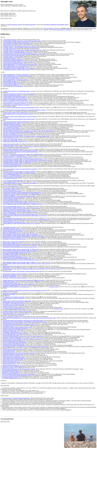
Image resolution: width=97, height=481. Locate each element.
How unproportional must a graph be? (11, 245)
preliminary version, (58, 308)
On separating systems (8, 325)
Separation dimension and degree (11, 198)
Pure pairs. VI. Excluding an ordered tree (12, 175)
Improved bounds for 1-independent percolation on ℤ (15, 103)
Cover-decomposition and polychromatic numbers (14, 308)
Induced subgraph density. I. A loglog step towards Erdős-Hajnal (18, 113)
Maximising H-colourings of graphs (11, 228)
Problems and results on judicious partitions (13, 349)
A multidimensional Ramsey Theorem (12, 123)
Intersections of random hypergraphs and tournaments (15, 277)
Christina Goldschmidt (30, 24)
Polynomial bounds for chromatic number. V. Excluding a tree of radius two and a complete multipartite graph (28, 130)
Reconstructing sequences (8, 367)
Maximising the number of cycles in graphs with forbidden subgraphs (19, 196)
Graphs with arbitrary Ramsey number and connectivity (16, 121)
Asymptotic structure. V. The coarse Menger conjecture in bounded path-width (21, 47)
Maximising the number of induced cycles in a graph (15, 253)
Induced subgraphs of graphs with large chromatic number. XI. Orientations (20, 235)
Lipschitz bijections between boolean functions (14, 197)
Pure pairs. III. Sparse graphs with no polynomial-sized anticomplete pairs (20, 214)
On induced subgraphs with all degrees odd (13, 354)
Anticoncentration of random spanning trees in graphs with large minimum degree (22, 41)
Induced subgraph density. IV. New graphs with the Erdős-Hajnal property (20, 64)
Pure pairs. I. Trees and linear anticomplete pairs (14, 209)
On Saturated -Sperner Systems (10, 282)
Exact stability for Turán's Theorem (11, 188)
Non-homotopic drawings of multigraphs (12, 59)
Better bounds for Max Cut (9, 351)
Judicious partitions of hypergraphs (11, 365)
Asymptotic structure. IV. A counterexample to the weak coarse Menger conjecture (22, 50)
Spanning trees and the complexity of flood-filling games (16, 286)
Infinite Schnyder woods (9, 44)
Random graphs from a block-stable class (12, 266)
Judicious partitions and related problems (12, 340)
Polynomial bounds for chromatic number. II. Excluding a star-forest (19, 172)
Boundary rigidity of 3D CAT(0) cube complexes (14, 97)
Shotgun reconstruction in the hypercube (12, 176)
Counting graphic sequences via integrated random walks (16, 91)
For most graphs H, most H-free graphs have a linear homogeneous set (19, 284)
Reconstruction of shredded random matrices (13, 60)
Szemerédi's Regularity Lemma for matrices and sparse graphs (17, 311)
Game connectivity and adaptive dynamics (13, 63)
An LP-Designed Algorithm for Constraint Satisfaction (15, 333)
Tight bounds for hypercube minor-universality (14, 55)
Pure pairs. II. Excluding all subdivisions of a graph (15, 201)
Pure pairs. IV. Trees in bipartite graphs (12, 165)
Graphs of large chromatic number (11, 144)
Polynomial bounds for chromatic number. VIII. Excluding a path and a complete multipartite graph (26, 136)
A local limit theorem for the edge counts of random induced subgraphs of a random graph (24, 54)
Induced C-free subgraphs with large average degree (15, 100)
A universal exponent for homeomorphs (12, 191)
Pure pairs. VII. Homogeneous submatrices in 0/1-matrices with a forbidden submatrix (23, 154)
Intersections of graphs (8, 312)
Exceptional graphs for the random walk (12, 218)
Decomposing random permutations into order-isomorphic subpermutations (20, 151)
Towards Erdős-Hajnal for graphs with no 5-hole (14, 229)
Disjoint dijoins (6, 267)
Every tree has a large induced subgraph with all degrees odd (16, 375)
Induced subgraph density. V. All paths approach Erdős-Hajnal (17, 75)
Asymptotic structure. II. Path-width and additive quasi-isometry (18, 52)
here (95, 28)
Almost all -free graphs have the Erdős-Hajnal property (16, 314)
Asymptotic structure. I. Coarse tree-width (13, 56)
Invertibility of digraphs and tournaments (12, 125)
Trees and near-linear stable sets (10, 83)
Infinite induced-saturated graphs (10, 77)
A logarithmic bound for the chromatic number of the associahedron (19, 68)
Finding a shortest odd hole (9, 189)
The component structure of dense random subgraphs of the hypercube (19, 202)
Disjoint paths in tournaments (9, 275)
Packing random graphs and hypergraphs (12, 255)
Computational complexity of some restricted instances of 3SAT (17, 327)
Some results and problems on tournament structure (15, 99)
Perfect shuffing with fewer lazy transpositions (14, 67)
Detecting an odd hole (8, 220)
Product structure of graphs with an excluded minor (15, 112)
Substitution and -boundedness (10, 293)
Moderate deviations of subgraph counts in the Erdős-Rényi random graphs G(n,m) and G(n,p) (25, 215)
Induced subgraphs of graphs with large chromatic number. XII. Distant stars (20, 233)
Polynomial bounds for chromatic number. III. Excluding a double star (19, 171)
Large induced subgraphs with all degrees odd (12, 378)
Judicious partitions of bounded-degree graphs (13, 344)
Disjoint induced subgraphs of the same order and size (15, 273)
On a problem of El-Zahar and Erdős (11, 128)
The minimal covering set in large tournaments (13, 304)
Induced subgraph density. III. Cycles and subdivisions (15, 65)
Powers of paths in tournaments (10, 185)
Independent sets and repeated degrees (11, 373)
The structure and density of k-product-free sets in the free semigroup (19, 93)
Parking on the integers (8, 145)
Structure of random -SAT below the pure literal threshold (15, 398)
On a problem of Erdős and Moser (10, 254)
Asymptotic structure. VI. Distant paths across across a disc (17, 46)
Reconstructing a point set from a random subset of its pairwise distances (20, 116)
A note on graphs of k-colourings (10, 126)
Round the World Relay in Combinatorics (62, 29)
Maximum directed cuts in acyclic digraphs (13, 323)
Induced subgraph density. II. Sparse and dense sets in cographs (18, 101)
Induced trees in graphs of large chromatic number (14, 366)
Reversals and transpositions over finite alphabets (14, 341)
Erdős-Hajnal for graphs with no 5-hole (12, 163)
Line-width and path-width (9, 48)
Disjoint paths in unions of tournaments (12, 237)
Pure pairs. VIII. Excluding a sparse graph (13, 134)
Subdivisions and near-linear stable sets (12, 95)
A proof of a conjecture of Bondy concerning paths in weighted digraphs (18, 374)
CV (3, 18)
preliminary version (53, 286)
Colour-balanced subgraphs (9, 39)
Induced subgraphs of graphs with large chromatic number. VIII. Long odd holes (21, 223)
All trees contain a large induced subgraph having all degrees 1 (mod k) (18, 369)
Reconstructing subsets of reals (10, 360)
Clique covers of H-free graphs (10, 140)
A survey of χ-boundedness (9, 213)
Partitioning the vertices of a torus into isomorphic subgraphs (17, 210)
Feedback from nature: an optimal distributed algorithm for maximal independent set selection (24, 290)
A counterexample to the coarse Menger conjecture (15, 96)
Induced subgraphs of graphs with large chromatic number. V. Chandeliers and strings (23, 204)
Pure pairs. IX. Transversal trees (10, 133)
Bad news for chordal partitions (10, 232)
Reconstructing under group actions (11, 334)
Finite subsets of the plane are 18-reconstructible (14, 345)
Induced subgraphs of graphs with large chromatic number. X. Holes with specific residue (23, 236)
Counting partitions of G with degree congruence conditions (18, 157)
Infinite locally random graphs (10, 331)
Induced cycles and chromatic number (11, 362)
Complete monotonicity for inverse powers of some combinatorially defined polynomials (23, 280)
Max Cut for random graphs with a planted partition (15, 342)
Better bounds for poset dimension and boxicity (14, 222)
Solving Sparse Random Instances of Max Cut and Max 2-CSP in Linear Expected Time (23, 336)
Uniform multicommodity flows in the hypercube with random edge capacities (21, 259)
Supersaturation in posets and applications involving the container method (20, 246)
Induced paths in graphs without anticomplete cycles (15, 141)
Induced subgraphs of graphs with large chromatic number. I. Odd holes (19, 262)
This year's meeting (48, 28)
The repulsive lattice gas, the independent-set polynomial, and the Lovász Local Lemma (23, 338)
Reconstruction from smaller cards (11, 85)
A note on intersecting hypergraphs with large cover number (16, 252)
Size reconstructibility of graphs (10, 200)
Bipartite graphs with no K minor (11, 137)
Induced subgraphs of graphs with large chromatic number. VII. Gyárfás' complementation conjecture (26, 219)
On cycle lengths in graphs (9, 350)
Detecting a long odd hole (9, 194)
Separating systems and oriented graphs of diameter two (16, 328)
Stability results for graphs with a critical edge (13, 241)
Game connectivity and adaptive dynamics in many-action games (18, 43)
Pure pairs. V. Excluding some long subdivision (14, 155)
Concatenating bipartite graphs (10, 178)
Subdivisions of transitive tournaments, (12, 355)
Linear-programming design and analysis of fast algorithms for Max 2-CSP (20, 324)
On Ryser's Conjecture (8, 306)
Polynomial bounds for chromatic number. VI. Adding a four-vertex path (20, 161)
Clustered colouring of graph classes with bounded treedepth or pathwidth (20, 150)
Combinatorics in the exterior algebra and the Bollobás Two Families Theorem (21, 193)
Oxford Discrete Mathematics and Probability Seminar (56, 24)
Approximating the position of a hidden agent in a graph (16, 69)
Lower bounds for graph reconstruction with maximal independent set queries (21, 107)
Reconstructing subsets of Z (9, 363)
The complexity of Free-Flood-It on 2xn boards (14, 297)
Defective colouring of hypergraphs (11, 129)
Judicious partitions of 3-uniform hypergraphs (13, 357)
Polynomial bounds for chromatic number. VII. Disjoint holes (17, 162)
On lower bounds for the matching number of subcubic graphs (17, 258)
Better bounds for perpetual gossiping (10, 371)
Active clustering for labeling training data (13, 180)
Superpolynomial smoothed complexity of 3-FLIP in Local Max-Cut (19, 61)
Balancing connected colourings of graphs (13, 149)
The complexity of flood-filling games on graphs (14, 303)
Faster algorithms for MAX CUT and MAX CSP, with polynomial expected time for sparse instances (26, 346)
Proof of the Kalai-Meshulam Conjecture (12, 206)
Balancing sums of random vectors (11, 243)
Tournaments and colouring (9, 294)
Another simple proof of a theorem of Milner (13, 359)
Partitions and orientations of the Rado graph (13, 329)
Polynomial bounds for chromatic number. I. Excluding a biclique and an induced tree (23, 158)
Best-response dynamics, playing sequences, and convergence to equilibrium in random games (25, 146)
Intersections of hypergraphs (9, 276)
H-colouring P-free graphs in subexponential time (14, 239)
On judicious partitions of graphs (9, 376)
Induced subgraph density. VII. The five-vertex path (15, 74)
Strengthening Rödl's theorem (10, 166)
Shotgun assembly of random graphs (11, 82)
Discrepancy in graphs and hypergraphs (12, 337)
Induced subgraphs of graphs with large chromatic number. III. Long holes (20, 250)
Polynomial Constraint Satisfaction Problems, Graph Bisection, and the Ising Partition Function (25, 321)
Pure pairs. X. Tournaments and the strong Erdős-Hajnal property (18, 132)
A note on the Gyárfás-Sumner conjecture (12, 138)
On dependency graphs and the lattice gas (12, 332)
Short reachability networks (9, 81)
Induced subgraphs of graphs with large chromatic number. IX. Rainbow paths (21, 249)
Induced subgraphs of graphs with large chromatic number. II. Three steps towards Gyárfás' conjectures (26, 263)
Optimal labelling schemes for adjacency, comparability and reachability (20, 183)
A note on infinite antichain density (11, 174)
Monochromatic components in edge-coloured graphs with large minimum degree (22, 192)
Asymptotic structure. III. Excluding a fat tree (13, 51)
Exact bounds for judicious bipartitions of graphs (14, 358)
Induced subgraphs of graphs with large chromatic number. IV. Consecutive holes (21, 244)
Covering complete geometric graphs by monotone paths (16, 42)
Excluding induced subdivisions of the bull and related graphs (17, 301)
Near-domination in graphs (9, 227)
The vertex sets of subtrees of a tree (11, 78)
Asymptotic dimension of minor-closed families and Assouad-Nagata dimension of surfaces (24, 110)
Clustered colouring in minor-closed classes (13, 231)
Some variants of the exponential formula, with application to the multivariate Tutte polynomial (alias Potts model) (29, 317)
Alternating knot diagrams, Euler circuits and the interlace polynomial (19, 353)
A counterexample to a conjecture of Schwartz (13, 298)
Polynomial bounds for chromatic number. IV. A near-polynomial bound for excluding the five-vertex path (27, 160)
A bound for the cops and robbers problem (12, 307)
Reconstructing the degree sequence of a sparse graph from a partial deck (20, 169)
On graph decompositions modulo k (10, 370)
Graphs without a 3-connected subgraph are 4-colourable (16, 104)
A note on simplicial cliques (9, 181)
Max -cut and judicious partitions (11, 316)
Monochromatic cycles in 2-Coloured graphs (13, 302)
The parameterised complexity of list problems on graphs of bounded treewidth (21, 271)
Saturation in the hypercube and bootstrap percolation (15, 257)
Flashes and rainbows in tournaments (11, 124)
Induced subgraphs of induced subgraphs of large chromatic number (19, 119)
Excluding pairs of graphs (9, 281)
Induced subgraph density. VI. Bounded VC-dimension (16, 79)
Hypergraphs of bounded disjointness (11, 285)
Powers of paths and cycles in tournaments (13, 86)
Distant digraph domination (9, 57)
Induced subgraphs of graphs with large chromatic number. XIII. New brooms (21, 207)
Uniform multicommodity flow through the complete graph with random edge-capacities (23, 320)
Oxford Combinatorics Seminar (14, 24)
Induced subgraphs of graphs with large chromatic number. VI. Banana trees (20, 211)
